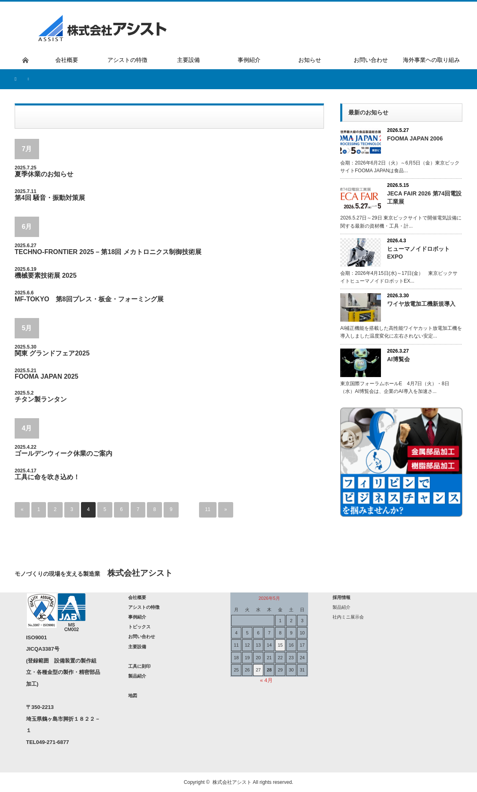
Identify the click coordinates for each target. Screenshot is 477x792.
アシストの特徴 (144, 607)
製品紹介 (137, 676)
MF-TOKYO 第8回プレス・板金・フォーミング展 (89, 299)
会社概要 (137, 597)
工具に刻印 (139, 666)
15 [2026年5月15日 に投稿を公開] (280, 645)
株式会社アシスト (232, 782)
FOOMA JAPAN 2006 (415, 138)
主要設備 (137, 646)
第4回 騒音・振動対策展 (50, 197)
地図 (132, 695)
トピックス (139, 626)
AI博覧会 (398, 359)
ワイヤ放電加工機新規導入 (421, 304)
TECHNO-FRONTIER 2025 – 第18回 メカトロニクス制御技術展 (108, 251)
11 (207, 510)
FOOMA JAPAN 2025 (46, 376)
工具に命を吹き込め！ (47, 477)
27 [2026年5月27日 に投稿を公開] (258, 669)
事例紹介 (137, 616)
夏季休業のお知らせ (44, 174)
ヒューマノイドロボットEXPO (418, 253)
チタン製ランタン (41, 399)
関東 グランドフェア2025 (52, 353)
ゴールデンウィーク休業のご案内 (63, 453)
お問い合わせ (141, 636)
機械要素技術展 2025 (46, 275)
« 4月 (266, 680)
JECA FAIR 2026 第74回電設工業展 (424, 197)
